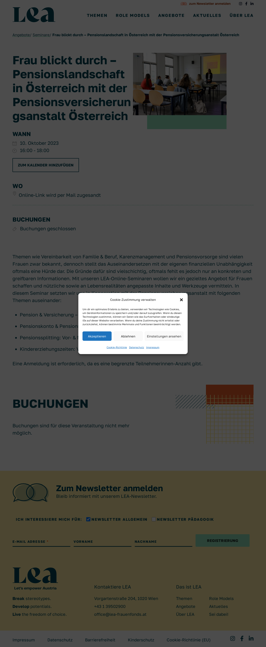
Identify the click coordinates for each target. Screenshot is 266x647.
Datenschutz (136, 347)
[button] (181, 300)
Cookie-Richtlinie (117, 347)
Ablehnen (128, 336)
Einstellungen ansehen (164, 336)
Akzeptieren (97, 336)
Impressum (152, 347)
